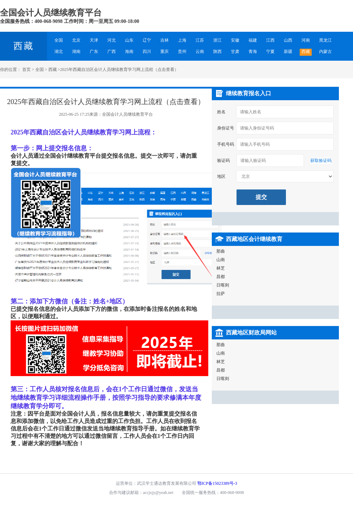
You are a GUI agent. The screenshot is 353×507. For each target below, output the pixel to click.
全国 (39, 69)
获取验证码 (320, 160)
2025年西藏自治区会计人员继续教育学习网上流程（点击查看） (119, 69)
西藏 (23, 46)
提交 (261, 197)
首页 (26, 69)
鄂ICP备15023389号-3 (217, 483)
